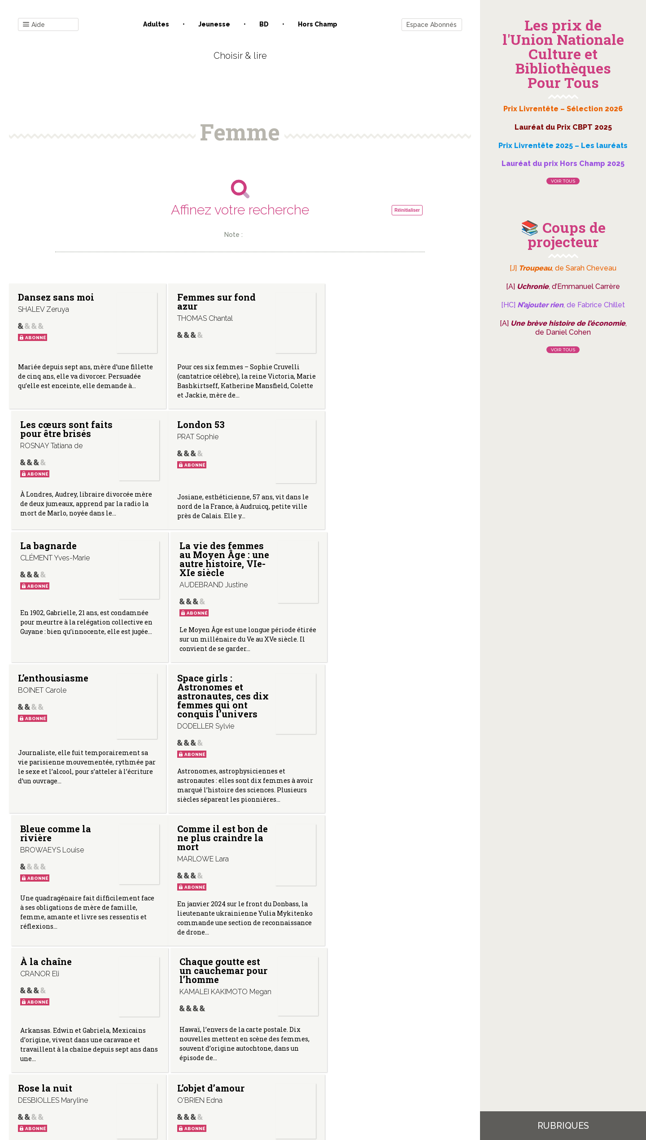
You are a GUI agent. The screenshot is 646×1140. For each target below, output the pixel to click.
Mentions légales (260, 1049)
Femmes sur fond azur (211, 301)
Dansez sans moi (56, 297)
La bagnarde (200, 424)
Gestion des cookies (326, 1049)
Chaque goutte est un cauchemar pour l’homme (371, 726)
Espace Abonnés (431, 24)
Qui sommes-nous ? (193, 1049)
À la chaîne (198, 717)
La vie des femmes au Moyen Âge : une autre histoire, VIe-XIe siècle (369, 438)
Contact (138, 1049)
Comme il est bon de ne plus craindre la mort (62, 726)
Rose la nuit (45, 850)
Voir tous (563, 181)
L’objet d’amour (206, 850)
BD (264, 24)
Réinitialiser (407, 210)
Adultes (156, 24)
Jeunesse (214, 24)
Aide (34, 25)
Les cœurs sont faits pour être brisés (361, 306)
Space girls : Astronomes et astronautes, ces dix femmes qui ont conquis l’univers (216, 574)
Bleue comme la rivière (362, 561)
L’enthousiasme (53, 557)
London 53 (41, 424)
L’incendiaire (357, 850)
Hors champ (317, 24)
